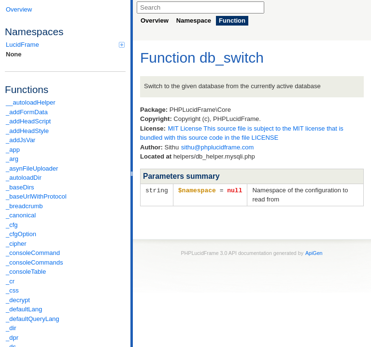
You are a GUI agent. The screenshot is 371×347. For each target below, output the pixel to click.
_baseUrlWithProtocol (36, 196)
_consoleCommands (34, 262)
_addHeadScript (28, 121)
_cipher (16, 243)
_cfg (12, 224)
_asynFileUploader (32, 168)
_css (12, 290)
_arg (12, 158)
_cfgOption (21, 234)
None (14, 54)
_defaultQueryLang (32, 318)
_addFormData (27, 112)
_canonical (21, 215)
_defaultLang (24, 309)
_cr (10, 281)
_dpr (12, 337)
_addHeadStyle (27, 130)
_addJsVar (20, 140)
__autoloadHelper (31, 102)
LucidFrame (65, 44)
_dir (11, 328)
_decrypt (18, 300)
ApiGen (314, 253)
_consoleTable (26, 271)
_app (13, 149)
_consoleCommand (33, 252)
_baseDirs (20, 187)
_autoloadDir (24, 177)
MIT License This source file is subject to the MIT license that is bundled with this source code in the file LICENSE (241, 133)
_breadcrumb (24, 206)
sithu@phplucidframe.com (217, 147)
